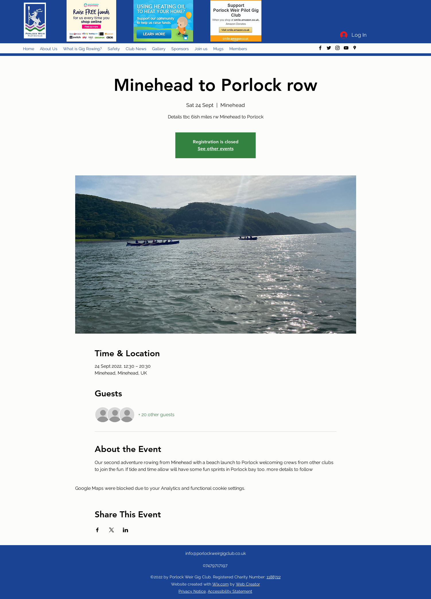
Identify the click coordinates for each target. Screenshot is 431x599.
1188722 (274, 577)
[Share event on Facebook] (97, 530)
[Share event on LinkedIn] (125, 530)
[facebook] (320, 48)
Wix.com (220, 584)
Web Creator (248, 584)
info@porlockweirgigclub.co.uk (215, 553)
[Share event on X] (111, 530)
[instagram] (337, 48)
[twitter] (329, 48)
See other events (216, 148)
